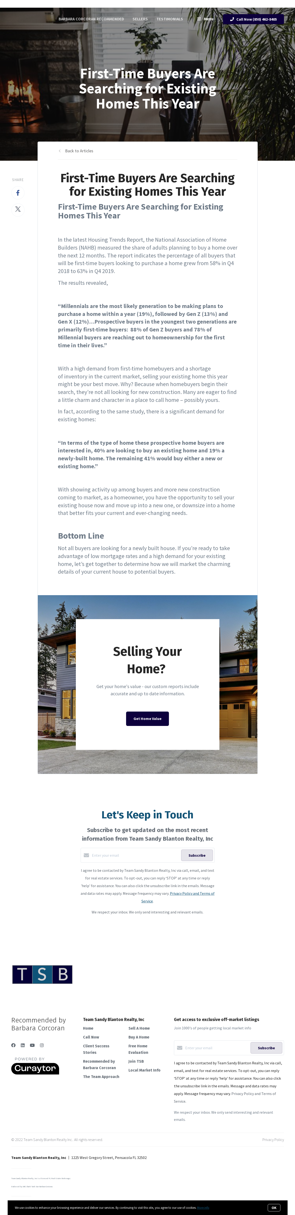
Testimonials (169, 19)
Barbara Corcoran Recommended (91, 19)
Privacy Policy (273, 1139)
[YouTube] (32, 1045)
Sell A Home (139, 1028)
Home (88, 1028)
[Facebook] (13, 1045)
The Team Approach (101, 1076)
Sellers (140, 19)
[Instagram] (42, 1045)
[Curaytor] (35, 1073)
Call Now (91, 1037)
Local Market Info (144, 1070)
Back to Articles (79, 151)
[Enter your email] (135, 855)
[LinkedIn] (23, 1045)
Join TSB (136, 1061)
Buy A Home (138, 1037)
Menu (205, 19)
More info (203, 1208)
